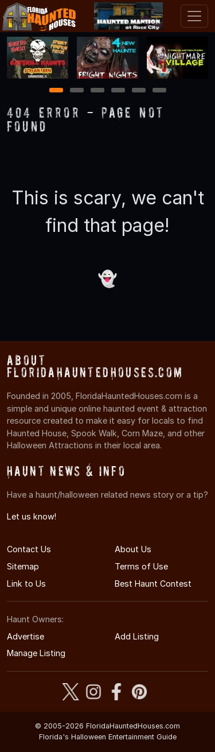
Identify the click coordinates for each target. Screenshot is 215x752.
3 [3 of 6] (97, 91)
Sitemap (23, 566)
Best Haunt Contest (153, 583)
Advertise (25, 636)
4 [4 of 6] (118, 91)
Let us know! (31, 516)
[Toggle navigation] (194, 16)
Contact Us (29, 549)
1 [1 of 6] (55, 91)
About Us (133, 549)
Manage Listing (36, 653)
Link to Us (26, 583)
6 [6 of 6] (159, 91)
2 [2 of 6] (77, 91)
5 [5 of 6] (138, 91)
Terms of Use (141, 566)
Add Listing (137, 636)
